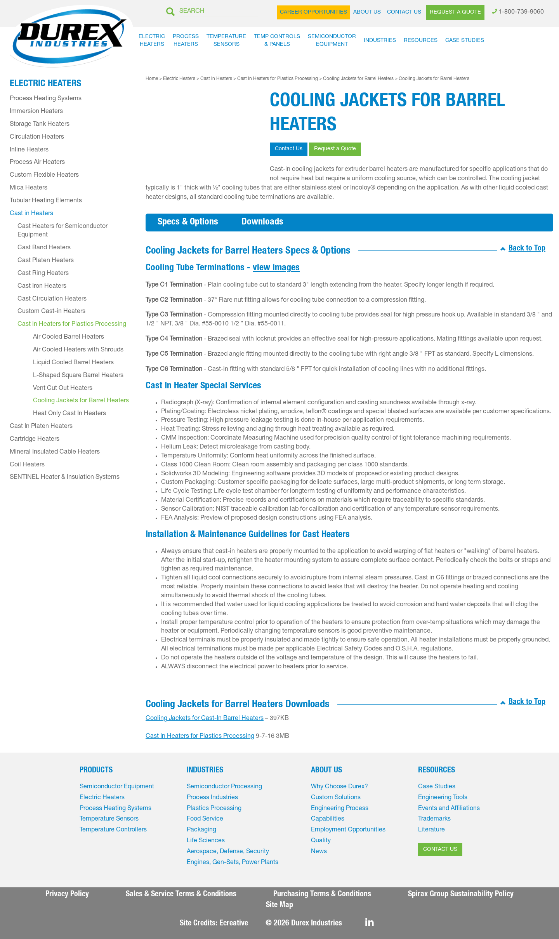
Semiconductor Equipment (117, 787)
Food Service (205, 819)
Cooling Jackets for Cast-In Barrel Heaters (205, 719)
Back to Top (527, 249)
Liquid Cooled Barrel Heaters (73, 363)
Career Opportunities (313, 12)
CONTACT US (440, 849)
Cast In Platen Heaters (41, 427)
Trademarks (434, 819)
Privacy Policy (67, 895)
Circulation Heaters (37, 137)
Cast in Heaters (216, 79)
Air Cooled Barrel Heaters (68, 337)
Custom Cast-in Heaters (51, 312)
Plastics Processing (214, 809)
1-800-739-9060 (521, 12)
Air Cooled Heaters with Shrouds (78, 350)
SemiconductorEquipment (332, 40)
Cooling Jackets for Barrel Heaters (358, 79)
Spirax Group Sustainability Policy (461, 895)
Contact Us (404, 12)
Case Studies (464, 40)
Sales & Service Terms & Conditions (181, 895)
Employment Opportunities (348, 830)
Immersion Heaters (36, 112)
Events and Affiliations (449, 809)
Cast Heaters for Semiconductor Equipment (62, 231)
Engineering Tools (442, 798)
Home (152, 79)
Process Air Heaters (37, 163)
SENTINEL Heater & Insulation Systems (65, 478)
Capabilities (327, 819)
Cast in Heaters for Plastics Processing (277, 79)
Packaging (201, 830)
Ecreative (233, 924)
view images (276, 268)
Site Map (279, 905)
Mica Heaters (28, 188)
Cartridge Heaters (34, 439)
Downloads (262, 222)
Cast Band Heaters (44, 248)
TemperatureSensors (226, 40)
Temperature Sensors (109, 819)
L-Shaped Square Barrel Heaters (78, 376)
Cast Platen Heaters (45, 261)
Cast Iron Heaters (41, 286)
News (319, 852)
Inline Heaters (29, 150)
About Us (367, 12)
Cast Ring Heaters (43, 274)
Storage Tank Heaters (39, 125)
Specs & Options (188, 222)
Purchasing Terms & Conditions (322, 895)
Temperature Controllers (113, 830)
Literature (431, 830)
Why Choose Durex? (339, 787)
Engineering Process (339, 809)
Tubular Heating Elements (46, 201)
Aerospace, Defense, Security (228, 852)
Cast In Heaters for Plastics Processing (200, 737)
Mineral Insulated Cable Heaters (55, 452)
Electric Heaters (179, 79)
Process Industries (212, 798)
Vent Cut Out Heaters (62, 389)
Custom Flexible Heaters (44, 175)
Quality (321, 841)
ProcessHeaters (186, 40)
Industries (380, 40)
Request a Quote (455, 12)
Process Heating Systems (46, 99)
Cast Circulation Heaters (52, 299)
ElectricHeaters (152, 40)
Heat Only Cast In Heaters (69, 414)
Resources (420, 40)
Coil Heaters (27, 465)
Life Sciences (206, 841)
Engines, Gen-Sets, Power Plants (232, 863)
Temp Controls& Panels (277, 40)
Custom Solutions (336, 798)
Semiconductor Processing (224, 787)
